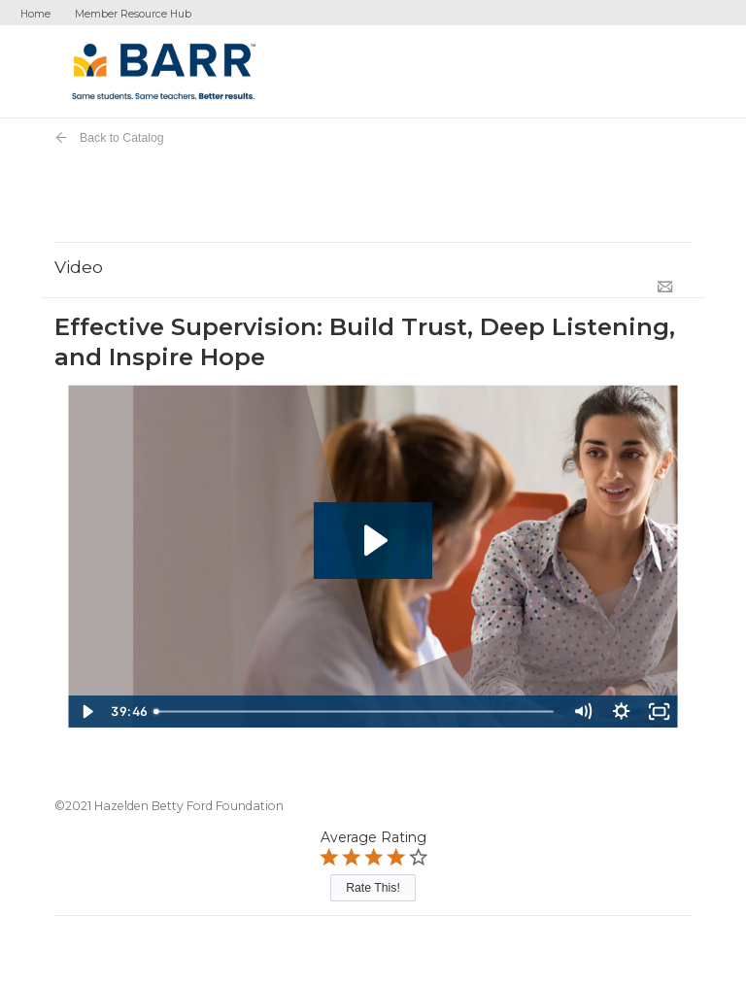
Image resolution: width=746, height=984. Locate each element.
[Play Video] (87, 712)
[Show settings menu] (621, 712)
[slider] (355, 712)
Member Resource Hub (133, 14)
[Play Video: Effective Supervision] (373, 540)
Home (35, 14)
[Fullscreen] (659, 712)
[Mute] (582, 712)
